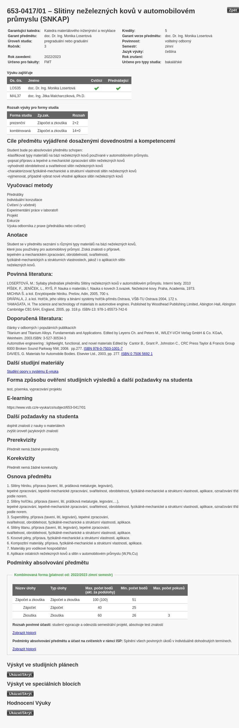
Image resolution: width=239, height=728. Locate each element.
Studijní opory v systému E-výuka (32, 372)
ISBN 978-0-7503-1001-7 (103, 349)
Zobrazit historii (24, 633)
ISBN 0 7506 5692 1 (137, 354)
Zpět (233, 10)
